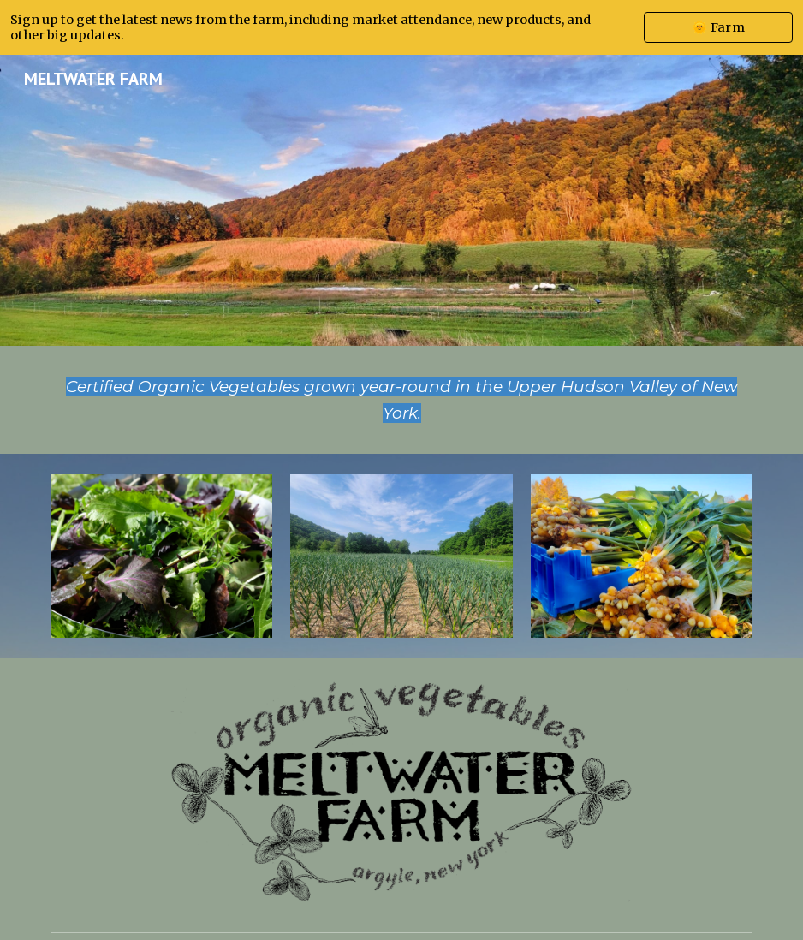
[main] (402, 399)
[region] (401, 27)
